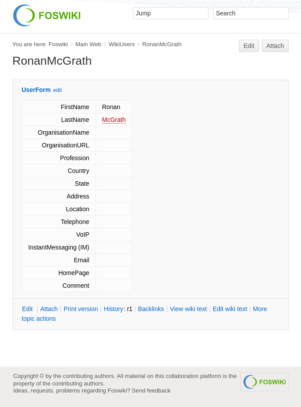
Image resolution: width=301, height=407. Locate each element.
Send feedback (151, 390)
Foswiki (58, 44)
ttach (49, 308)
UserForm (36, 89)
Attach (275, 45)
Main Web (88, 44)
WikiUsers (122, 44)
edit (57, 90)
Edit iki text (230, 308)
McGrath (114, 119)
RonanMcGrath (162, 44)
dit (28, 308)
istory (113, 308)
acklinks (151, 308)
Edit (249, 45)
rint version (81, 308)
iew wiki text (188, 308)
